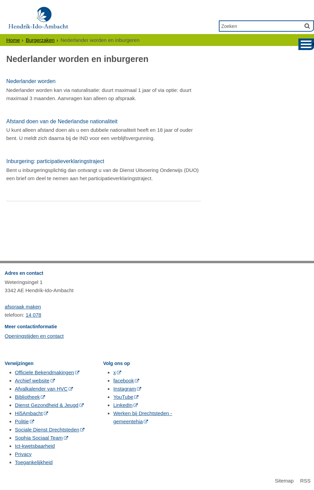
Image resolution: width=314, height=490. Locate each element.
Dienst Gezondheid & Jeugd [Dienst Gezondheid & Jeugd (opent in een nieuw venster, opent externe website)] (46, 405)
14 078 (33, 315)
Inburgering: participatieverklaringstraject (55, 161)
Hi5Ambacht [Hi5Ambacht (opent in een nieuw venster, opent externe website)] (29, 413)
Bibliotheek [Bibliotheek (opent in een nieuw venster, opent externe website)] (27, 397)
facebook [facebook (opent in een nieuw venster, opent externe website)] (123, 380)
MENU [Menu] (313, 44)
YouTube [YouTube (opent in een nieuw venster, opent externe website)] (123, 397)
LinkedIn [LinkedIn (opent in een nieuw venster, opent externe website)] (123, 405)
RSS (305, 481)
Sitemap (284, 481)
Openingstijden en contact (34, 336)
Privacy (23, 454)
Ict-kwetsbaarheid (35, 446)
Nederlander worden (30, 81)
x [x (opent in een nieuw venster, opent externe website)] (114, 372)
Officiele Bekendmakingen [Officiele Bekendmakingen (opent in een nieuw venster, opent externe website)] (44, 372)
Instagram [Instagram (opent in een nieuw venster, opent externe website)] (124, 389)
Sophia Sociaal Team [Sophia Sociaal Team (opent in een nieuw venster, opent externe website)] (39, 438)
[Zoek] (307, 26)
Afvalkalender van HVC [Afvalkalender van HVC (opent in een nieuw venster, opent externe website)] (41, 389)
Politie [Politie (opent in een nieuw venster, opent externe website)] (22, 421)
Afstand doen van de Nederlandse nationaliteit (61, 121)
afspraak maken (23, 307)
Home (13, 40)
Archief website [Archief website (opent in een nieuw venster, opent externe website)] (32, 380)
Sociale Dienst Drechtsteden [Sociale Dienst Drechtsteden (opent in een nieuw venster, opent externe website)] (47, 429)
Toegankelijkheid (34, 462)
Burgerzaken (40, 40)
